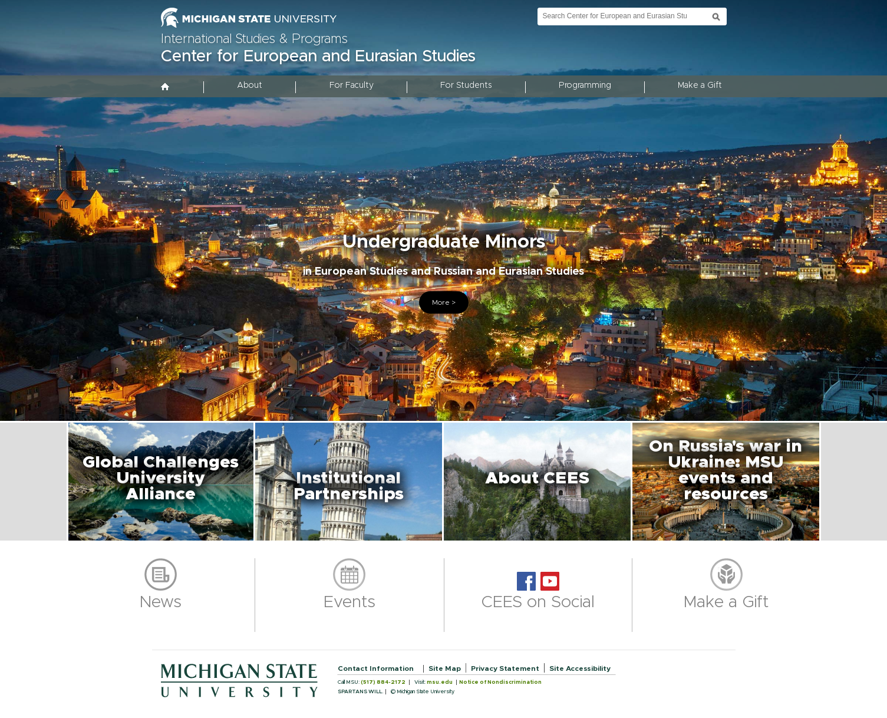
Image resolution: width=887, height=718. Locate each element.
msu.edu (440, 682)
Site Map (444, 668)
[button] (161, 482)
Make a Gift (700, 85)
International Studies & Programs (254, 39)
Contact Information (376, 668)
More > (444, 302)
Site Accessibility (580, 668)
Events (349, 602)
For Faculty (351, 85)
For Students (466, 85)
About (249, 85)
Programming (585, 85)
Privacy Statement (505, 668)
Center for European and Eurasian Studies (318, 56)
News (161, 602)
